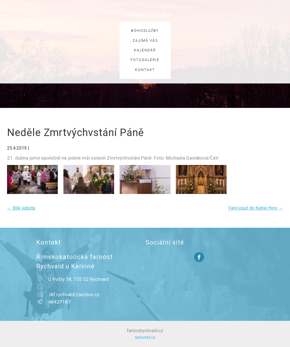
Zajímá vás (145, 41)
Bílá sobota (21, 208)
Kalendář (145, 50)
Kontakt (145, 70)
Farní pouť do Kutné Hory (255, 208)
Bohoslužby (145, 31)
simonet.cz (145, 337)
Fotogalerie (145, 60)
